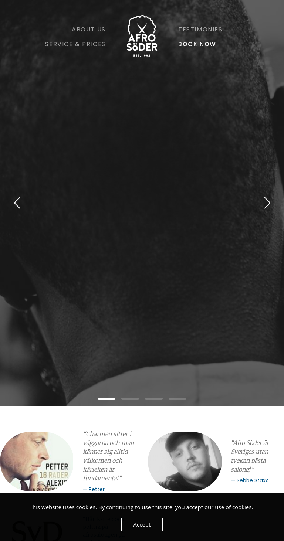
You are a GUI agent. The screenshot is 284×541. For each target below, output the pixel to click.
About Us (89, 29)
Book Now (197, 44)
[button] (106, 399)
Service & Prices (75, 44)
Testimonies (200, 29)
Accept (142, 524)
